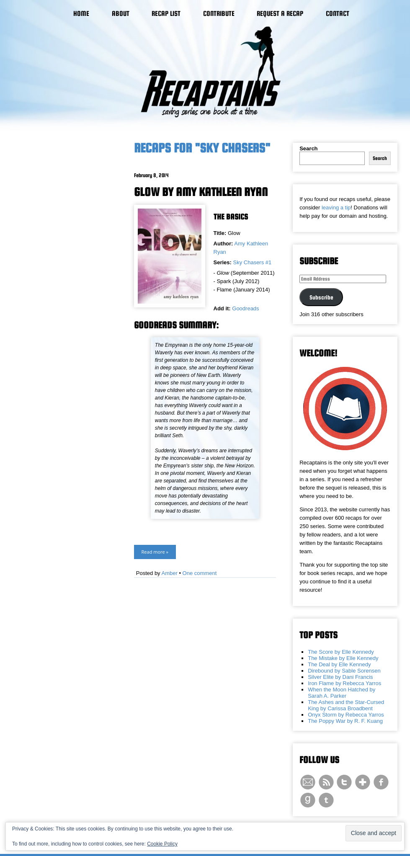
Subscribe (321, 297)
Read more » (155, 552)
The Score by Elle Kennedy (341, 652)
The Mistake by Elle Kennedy (343, 658)
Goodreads (245, 308)
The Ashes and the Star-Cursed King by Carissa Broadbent (346, 705)
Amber (170, 573)
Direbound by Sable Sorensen (344, 671)
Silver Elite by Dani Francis (340, 677)
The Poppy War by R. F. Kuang (345, 721)
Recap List (166, 14)
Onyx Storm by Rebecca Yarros (346, 715)
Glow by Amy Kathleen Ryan (201, 192)
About (120, 14)
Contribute (219, 14)
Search (308, 148)
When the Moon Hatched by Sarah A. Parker (341, 692)
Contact (337, 14)
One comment (200, 573)
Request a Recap (280, 14)
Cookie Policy (162, 844)
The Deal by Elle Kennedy (339, 664)
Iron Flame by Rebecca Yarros (344, 683)
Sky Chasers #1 (252, 262)
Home (81, 14)
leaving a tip (336, 207)
